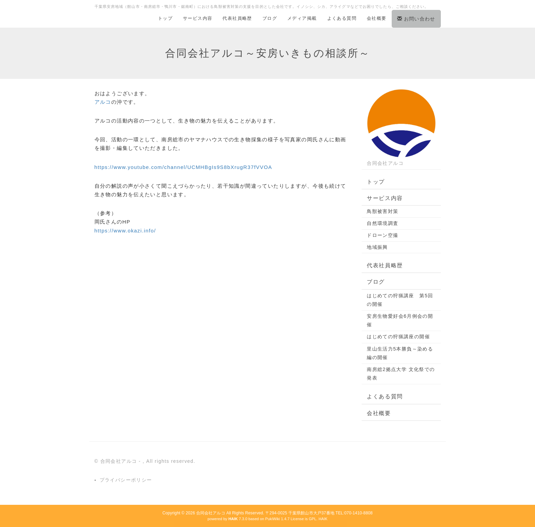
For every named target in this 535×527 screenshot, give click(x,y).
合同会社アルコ (210, 513)
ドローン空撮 (382, 235)
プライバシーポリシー (126, 480)
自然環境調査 (382, 223)
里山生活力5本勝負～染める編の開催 (400, 353)
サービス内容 (197, 18)
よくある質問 (342, 18)
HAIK (323, 519)
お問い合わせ (416, 19)
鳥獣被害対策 (382, 211)
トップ (165, 18)
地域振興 (377, 247)
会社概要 (377, 18)
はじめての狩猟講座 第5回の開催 (400, 300)
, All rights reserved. (169, 461)
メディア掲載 (302, 18)
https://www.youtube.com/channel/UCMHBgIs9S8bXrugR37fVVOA (183, 167)
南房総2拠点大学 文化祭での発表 (401, 374)
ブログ (269, 18)
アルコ (103, 102)
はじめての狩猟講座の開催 (398, 336)
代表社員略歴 (237, 18)
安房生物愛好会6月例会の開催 (400, 320)
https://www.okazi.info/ (125, 230)
